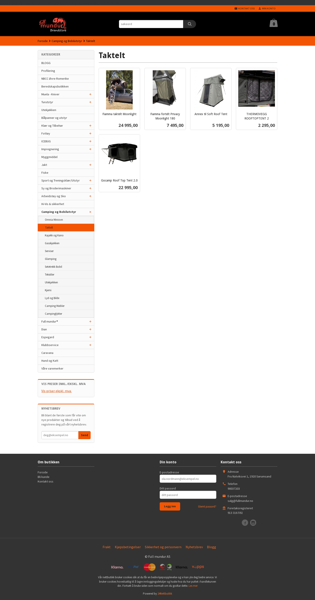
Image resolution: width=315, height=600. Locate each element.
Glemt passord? (207, 506)
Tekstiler (49, 274)
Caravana (47, 353)
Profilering (48, 71)
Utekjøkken (48, 110)
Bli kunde (43, 477)
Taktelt (49, 227)
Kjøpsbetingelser (128, 547)
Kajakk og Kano (54, 235)
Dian (44, 329)
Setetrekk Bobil (53, 267)
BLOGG (46, 63)
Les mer (193, 586)
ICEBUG (46, 141)
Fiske (44, 173)
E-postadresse (169, 472)
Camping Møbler (54, 306)
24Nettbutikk (165, 593)
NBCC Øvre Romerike (55, 79)
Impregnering (50, 149)
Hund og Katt (49, 361)
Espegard (47, 337)
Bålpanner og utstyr (54, 118)
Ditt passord (168, 488)
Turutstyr (47, 102)
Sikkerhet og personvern (163, 547)
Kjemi (48, 290)
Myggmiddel (49, 157)
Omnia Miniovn (54, 220)
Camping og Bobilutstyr (58, 212)
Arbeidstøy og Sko (53, 196)
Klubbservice (50, 345)
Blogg (211, 547)
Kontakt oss (45, 481)
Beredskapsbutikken (55, 86)
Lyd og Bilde (52, 298)
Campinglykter (53, 314)
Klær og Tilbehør (52, 126)
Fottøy (45, 133)
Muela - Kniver (50, 94)
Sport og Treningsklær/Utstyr (60, 180)
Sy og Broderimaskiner (56, 188)
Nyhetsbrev (194, 547)
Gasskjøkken (52, 243)
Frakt (107, 547)
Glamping (50, 259)
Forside (43, 41)
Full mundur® (49, 321)
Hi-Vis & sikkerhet (52, 204)
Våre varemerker (52, 368)
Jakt (44, 165)
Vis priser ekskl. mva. (56, 391)
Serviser (49, 251)
